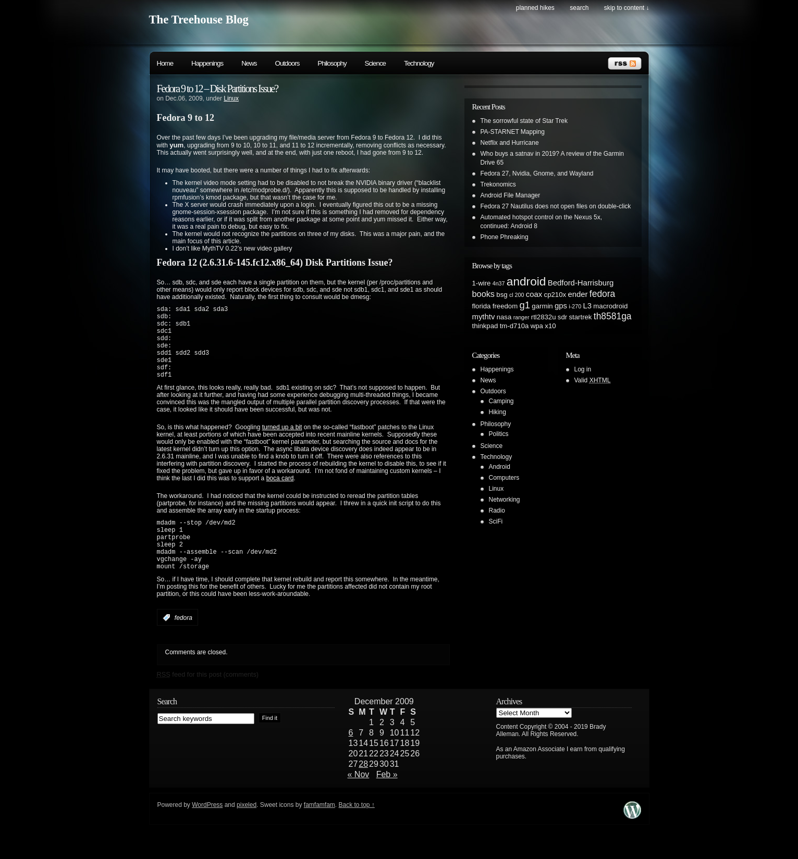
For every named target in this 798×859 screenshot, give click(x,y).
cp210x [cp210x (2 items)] (555, 294)
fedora (183, 644)
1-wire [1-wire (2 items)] (481, 283)
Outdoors (287, 63)
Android (499, 466)
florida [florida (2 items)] (481, 306)
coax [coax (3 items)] (534, 294)
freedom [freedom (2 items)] (505, 306)
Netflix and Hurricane (510, 142)
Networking (504, 499)
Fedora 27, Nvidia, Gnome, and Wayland (537, 173)
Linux (231, 98)
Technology (419, 63)
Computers (504, 477)
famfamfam (319, 831)
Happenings (207, 63)
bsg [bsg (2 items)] (501, 294)
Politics (499, 434)
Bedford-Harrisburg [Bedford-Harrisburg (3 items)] (581, 283)
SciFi (496, 521)
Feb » (387, 800)
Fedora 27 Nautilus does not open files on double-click (556, 206)
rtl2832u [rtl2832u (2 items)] (543, 317)
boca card (280, 493)
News (248, 63)
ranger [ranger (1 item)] (521, 317)
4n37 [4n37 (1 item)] (499, 283)
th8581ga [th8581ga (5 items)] (613, 316)
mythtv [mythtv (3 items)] (483, 317)
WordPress (207, 831)
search (579, 7)
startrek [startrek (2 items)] (580, 317)
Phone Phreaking (505, 237)
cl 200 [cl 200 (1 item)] (516, 295)
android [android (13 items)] (526, 281)
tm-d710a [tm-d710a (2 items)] (514, 326)
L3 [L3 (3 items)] (587, 306)
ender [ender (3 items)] (577, 294)
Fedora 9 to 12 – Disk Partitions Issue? (217, 88)
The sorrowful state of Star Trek (524, 121)
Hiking (497, 412)
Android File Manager (511, 195)
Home (165, 63)
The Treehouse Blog (199, 19)
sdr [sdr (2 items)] (562, 317)
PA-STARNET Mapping (513, 131)
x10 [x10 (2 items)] (550, 326)
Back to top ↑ (356, 831)
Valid (592, 380)
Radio (497, 510)
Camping (501, 401)
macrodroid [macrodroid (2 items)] (610, 306)
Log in (583, 369)
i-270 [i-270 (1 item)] (575, 306)
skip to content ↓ (626, 7)
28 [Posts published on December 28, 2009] (363, 790)
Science (375, 63)
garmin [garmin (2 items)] (542, 306)
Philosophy (331, 63)
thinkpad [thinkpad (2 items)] (485, 326)
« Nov (359, 800)
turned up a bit (282, 442)
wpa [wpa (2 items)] (537, 326)
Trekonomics (498, 184)
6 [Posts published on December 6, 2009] (351, 759)
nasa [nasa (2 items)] (504, 317)
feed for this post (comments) (208, 701)
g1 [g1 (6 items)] (525, 305)
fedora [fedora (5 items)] (602, 294)
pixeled (246, 831)
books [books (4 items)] (483, 293)
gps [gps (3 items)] (561, 306)
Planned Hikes (535, 7)
